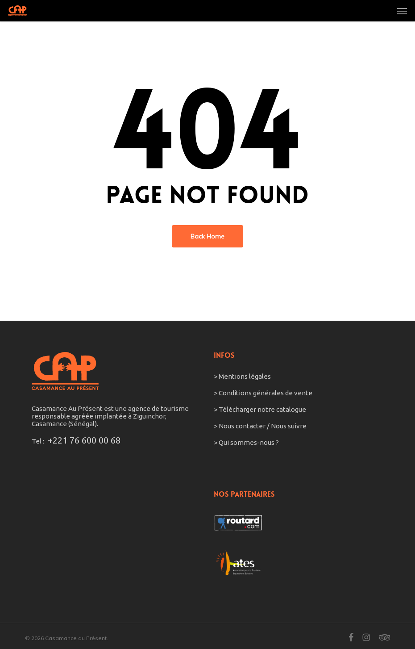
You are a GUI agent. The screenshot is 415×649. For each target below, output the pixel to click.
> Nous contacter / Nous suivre (261, 426)
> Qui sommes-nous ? (246, 442)
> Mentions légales (242, 376)
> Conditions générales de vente (263, 393)
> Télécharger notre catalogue (260, 409)
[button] (402, 10)
